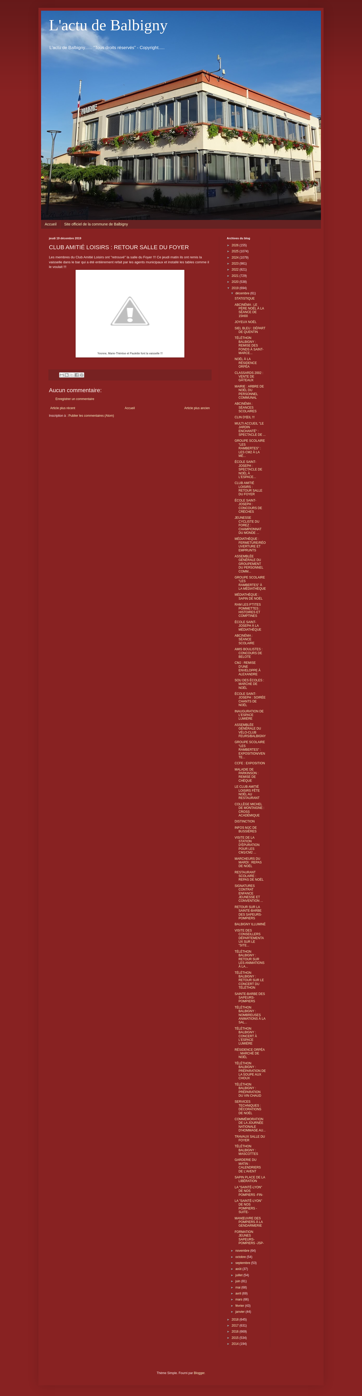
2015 (236, 1338)
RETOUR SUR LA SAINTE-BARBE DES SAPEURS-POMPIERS (248, 912)
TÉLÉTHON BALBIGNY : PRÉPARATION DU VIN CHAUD (248, 1090)
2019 (236, 288)
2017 (236, 1325)
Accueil (50, 224)
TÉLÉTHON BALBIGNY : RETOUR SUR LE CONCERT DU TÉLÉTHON (249, 980)
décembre (242, 293)
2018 (236, 1319)
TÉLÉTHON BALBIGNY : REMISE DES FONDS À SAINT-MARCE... (249, 345)
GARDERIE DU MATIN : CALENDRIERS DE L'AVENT (248, 1165)
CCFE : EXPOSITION (250, 763)
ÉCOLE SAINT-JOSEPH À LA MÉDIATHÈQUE (248, 625)
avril (238, 1293)
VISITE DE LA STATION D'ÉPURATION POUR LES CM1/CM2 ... (247, 845)
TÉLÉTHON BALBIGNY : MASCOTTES (246, 1150)
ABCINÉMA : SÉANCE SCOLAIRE (244, 639)
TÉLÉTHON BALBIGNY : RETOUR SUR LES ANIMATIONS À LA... (249, 959)
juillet (239, 1275)
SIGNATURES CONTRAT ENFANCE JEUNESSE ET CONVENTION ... (249, 893)
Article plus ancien (197, 408)
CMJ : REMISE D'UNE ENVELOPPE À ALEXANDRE (248, 668)
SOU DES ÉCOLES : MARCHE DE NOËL (249, 684)
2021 (236, 276)
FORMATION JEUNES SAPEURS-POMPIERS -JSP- (249, 1237)
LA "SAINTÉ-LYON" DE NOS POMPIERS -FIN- (249, 1191)
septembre (243, 1263)
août (238, 1269)
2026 (236, 245)
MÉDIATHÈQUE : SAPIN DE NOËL (249, 596)
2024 (236, 257)
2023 (236, 263)
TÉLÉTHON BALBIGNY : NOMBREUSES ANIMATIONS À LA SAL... (250, 1015)
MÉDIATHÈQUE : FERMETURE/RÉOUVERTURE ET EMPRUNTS (250, 544)
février (240, 1306)
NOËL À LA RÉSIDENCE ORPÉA (246, 362)
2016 (236, 1331)
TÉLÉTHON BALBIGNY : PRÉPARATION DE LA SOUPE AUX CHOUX (250, 1070)
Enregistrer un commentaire (74, 399)
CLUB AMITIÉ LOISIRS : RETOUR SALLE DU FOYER (248, 488)
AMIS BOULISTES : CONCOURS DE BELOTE (249, 653)
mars (239, 1299)
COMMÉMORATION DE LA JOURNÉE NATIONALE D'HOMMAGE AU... (250, 1124)
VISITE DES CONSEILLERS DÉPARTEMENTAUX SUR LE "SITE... (249, 938)
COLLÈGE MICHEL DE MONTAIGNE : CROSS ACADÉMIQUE (249, 809)
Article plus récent (62, 408)
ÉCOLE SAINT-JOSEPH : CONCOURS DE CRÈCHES (248, 506)
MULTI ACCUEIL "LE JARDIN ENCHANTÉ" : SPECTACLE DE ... (250, 429)
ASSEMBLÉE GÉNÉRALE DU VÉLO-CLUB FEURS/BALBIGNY (250, 730)
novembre (242, 1250)
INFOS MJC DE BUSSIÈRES (246, 829)
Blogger (199, 1373)
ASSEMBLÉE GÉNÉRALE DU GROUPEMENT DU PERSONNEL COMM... (249, 563)
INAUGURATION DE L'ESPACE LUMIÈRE (249, 715)
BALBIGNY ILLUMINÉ (250, 924)
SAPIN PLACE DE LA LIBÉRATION (250, 1179)
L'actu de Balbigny (108, 25)
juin (238, 1281)
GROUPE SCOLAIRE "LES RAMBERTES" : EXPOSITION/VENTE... (250, 749)
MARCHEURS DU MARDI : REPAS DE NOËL (248, 862)
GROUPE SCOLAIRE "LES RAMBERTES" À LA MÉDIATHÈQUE (250, 583)
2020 (236, 282)
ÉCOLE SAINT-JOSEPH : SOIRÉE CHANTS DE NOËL (250, 699)
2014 (236, 1344)
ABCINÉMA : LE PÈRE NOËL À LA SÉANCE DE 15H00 (249, 310)
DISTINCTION (245, 821)
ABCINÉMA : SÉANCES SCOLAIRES (246, 407)
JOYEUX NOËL (246, 322)
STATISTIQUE (245, 298)
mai (238, 1287)
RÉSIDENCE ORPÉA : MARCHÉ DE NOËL (250, 1053)
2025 (236, 251)
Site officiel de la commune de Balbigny (96, 224)
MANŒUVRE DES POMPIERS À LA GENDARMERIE (249, 1222)
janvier (240, 1312)
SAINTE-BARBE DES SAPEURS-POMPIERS (250, 997)
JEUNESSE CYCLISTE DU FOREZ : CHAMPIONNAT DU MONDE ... (248, 525)
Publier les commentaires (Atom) (91, 415)
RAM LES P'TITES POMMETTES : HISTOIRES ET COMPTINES (248, 610)
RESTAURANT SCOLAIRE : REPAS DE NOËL (249, 876)
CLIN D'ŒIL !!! (245, 417)
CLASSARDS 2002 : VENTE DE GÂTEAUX (249, 376)
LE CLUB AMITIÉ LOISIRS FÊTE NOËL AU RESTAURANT (247, 792)
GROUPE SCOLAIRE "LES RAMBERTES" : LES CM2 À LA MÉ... (250, 448)
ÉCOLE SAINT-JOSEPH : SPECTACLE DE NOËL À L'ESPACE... (248, 469)
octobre (241, 1257)
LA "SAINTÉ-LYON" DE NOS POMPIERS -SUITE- (248, 1206)
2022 (236, 269)
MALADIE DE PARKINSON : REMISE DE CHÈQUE (246, 775)
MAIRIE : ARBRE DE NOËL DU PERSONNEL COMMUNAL (249, 392)
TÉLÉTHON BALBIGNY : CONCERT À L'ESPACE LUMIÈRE (246, 1036)
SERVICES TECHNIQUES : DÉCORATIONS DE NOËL (248, 1107)
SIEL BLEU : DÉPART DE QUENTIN (250, 330)
